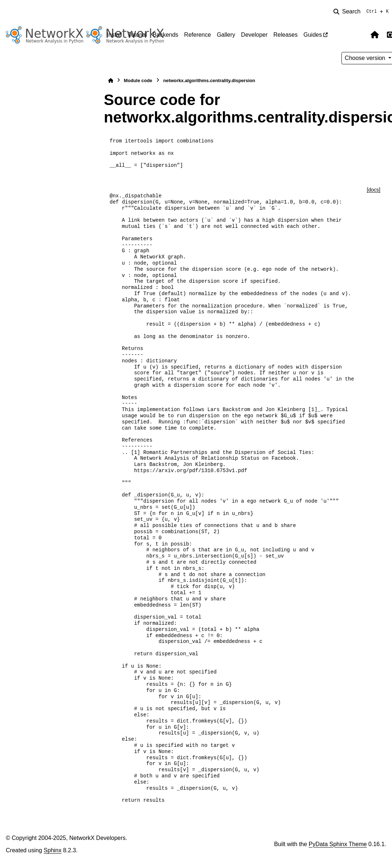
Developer (254, 35)
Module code (138, 80)
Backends (165, 35)
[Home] (110, 80)
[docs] (373, 190)
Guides (312, 35)
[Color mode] (359, 35)
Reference (197, 35)
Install (114, 35)
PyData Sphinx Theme (338, 844)
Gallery (226, 35)
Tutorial (137, 35)
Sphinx (52, 850)
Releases (285, 35)
